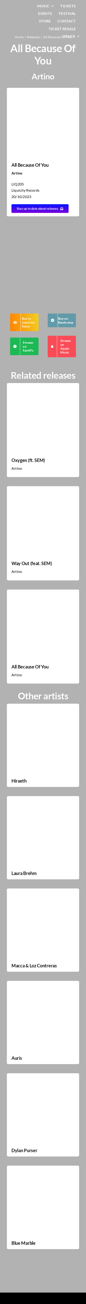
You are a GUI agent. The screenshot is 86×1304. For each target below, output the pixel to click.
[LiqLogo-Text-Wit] (18, 7)
